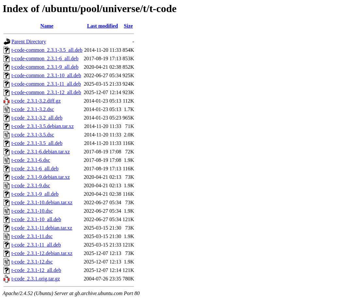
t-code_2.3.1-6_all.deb (34, 168)
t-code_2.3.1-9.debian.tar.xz (40, 177)
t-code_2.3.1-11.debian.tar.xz (41, 228)
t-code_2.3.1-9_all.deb (34, 194)
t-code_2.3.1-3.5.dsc (32, 134)
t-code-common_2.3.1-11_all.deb (46, 84)
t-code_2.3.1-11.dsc (31, 236)
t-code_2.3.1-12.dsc (32, 261)
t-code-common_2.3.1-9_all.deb (45, 67)
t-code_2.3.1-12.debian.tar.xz (41, 253)
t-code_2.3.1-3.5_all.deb (36, 143)
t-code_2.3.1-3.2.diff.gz (36, 101)
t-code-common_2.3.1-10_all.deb (46, 75)
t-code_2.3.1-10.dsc (32, 211)
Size (128, 26)
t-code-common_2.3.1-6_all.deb (45, 58)
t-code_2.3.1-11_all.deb (36, 245)
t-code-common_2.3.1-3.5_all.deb (46, 50)
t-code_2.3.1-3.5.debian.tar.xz (42, 126)
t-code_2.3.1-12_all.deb (36, 270)
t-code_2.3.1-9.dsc (30, 185)
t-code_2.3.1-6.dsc (30, 160)
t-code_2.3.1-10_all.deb (36, 219)
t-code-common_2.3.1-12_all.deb (46, 92)
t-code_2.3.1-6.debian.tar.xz (40, 151)
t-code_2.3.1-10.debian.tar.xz (41, 202)
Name (46, 26)
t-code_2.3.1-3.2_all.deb (36, 118)
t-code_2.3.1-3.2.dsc (32, 109)
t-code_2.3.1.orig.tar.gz (35, 278)
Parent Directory (28, 41)
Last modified (102, 26)
